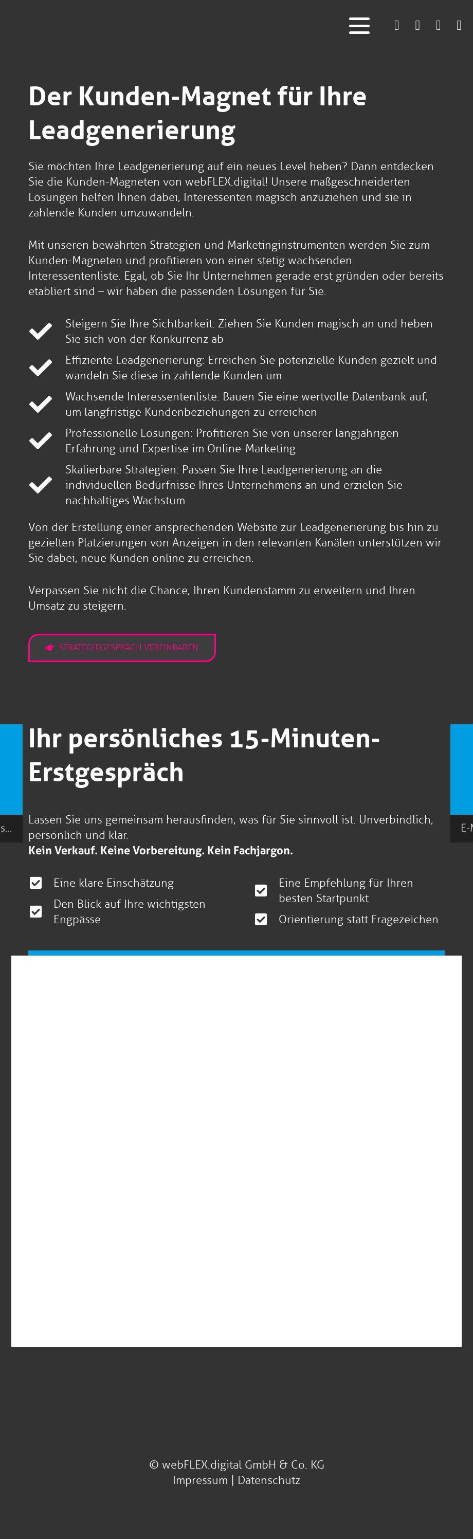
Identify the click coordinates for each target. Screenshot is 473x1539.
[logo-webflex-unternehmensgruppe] (191, 26)
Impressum (200, 1480)
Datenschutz (269, 1480)
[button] (359, 25)
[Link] (396, 25)
